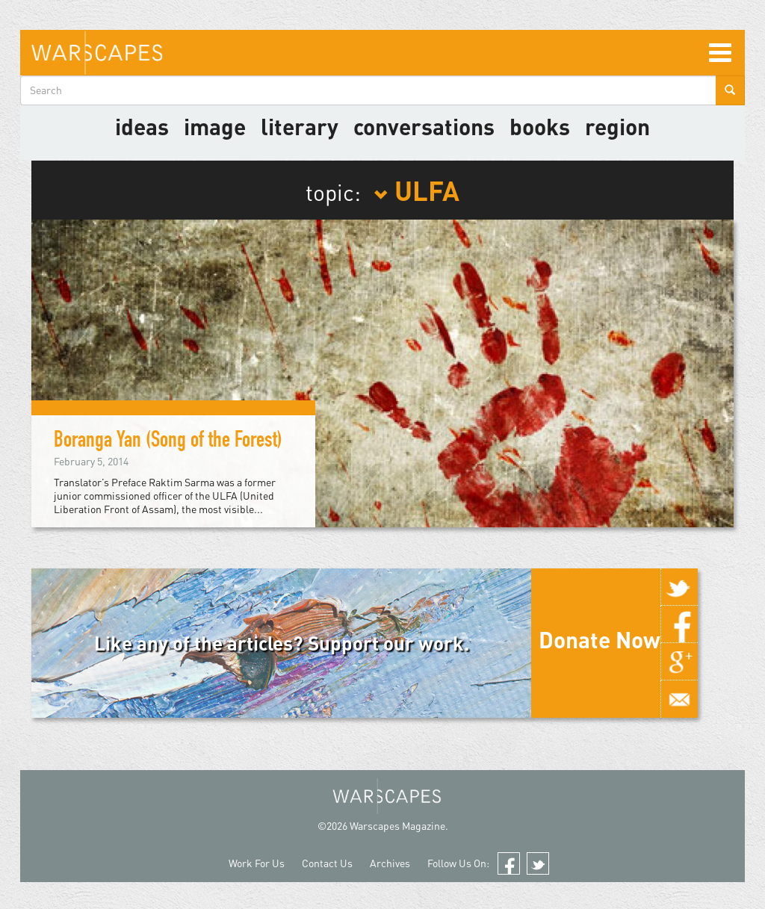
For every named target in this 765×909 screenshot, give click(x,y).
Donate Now (599, 639)
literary (299, 126)
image (215, 126)
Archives (390, 863)
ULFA (416, 189)
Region (617, 126)
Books (540, 126)
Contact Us (327, 863)
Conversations (424, 126)
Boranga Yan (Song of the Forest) (168, 442)
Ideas (142, 126)
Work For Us (257, 863)
